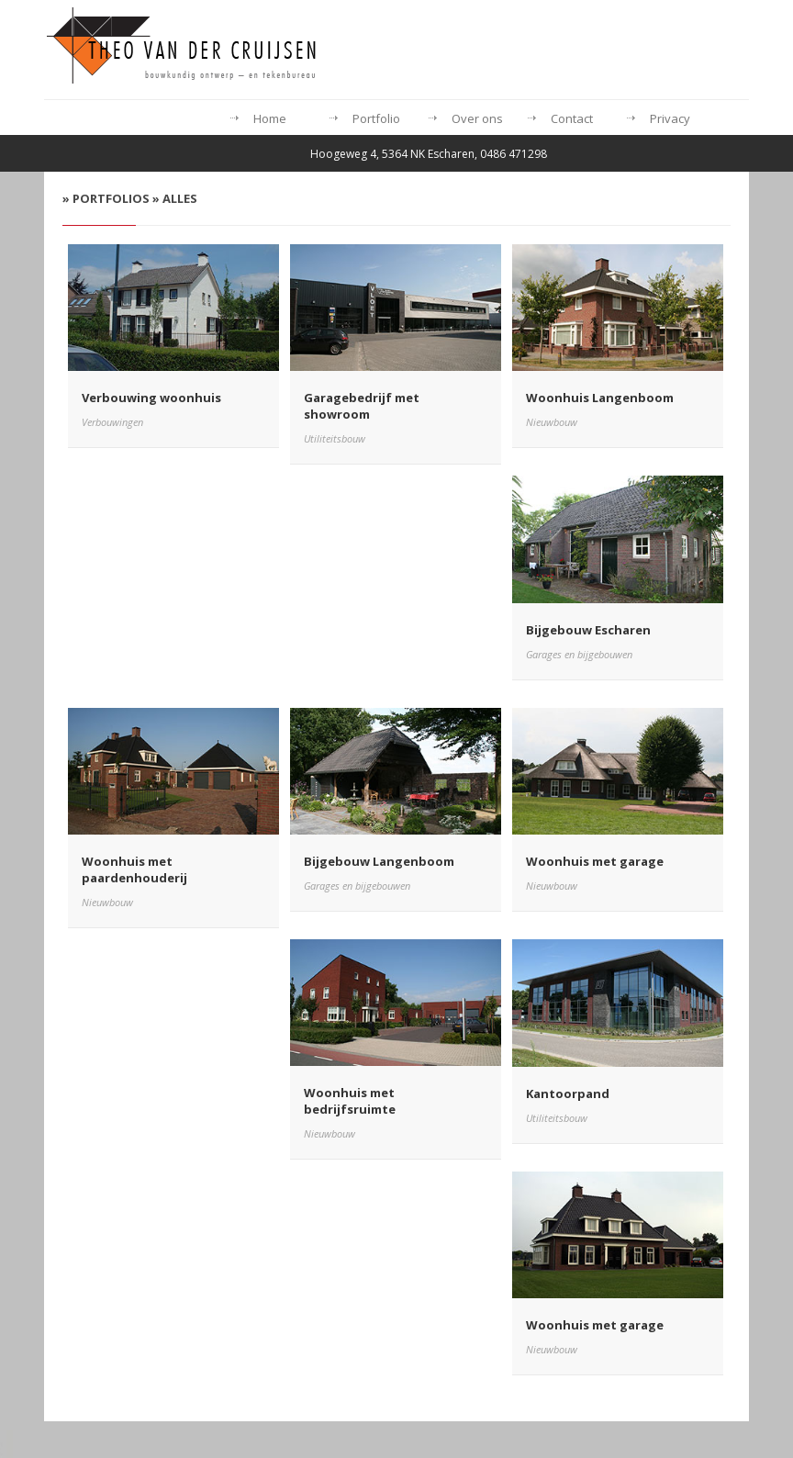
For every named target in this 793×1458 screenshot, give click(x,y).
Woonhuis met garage (595, 861)
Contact (572, 118)
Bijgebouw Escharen (588, 630)
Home (269, 118)
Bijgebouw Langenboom (379, 861)
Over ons (477, 118)
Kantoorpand (567, 1093)
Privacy (670, 118)
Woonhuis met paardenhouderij (134, 869)
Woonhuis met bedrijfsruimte (350, 1100)
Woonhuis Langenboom (600, 397)
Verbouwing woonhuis (151, 397)
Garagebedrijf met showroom (361, 405)
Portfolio (376, 118)
